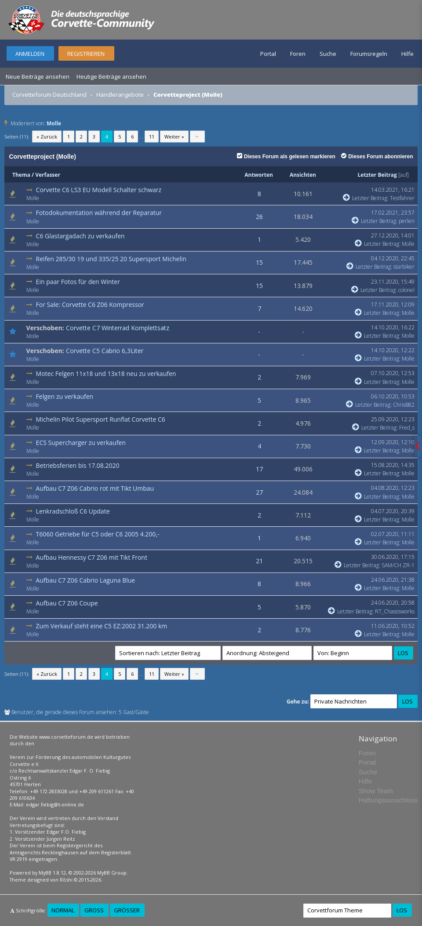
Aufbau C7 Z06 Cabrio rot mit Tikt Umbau (95, 488)
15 (259, 262)
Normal (62, 910)
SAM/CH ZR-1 (398, 565)
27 (259, 492)
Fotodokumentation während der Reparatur (99, 212)
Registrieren (86, 54)
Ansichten (303, 175)
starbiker (404, 266)
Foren (298, 54)
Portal (268, 54)
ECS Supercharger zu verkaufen (81, 442)
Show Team (376, 791)
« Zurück (46, 136)
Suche (328, 54)
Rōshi (66, 879)
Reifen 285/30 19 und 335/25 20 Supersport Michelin (111, 259)
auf (403, 175)
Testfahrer (402, 198)
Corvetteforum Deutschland (49, 94)
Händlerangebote (120, 94)
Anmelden (29, 54)
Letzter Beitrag (377, 175)
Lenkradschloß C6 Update (73, 511)
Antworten (258, 175)
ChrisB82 (404, 404)
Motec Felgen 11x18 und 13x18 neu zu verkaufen (106, 373)
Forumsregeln (368, 54)
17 (259, 469)
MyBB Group (112, 872)
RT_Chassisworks (395, 611)
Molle (54, 123)
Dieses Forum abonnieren (377, 156)
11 (151, 136)
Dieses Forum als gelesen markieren (286, 156)
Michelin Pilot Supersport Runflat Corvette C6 (100, 419)
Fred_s (407, 427)
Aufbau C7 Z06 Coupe (67, 603)
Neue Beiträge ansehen (37, 76)
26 (259, 216)
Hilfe (407, 54)
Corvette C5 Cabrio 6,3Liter (104, 350)
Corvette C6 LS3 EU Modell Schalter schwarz (99, 190)
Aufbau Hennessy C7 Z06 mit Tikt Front (91, 557)
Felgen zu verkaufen (65, 396)
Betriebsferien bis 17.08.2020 (78, 465)
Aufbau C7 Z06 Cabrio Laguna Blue (85, 580)
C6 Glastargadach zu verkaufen (80, 236)
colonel (406, 290)
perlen (407, 221)
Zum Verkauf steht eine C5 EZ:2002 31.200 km (101, 626)
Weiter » (174, 136)
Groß (94, 910)
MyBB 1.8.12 (52, 872)
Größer (127, 910)
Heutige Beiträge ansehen (111, 76)
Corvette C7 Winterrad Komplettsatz (117, 328)
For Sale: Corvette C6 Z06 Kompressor (90, 304)
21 (259, 561)
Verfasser (47, 175)
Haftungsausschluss (388, 800)
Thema (21, 175)
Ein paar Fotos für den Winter (78, 281)
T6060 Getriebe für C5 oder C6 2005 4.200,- (98, 534)
